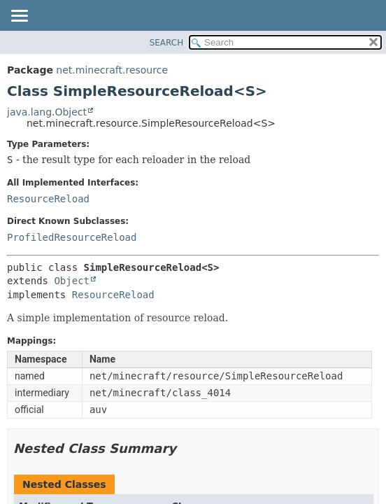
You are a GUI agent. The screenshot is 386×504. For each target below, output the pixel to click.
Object (72, 280)
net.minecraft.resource (112, 70)
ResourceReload (48, 198)
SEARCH (167, 43)
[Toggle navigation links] (19, 17)
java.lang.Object (47, 112)
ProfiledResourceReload (71, 237)
